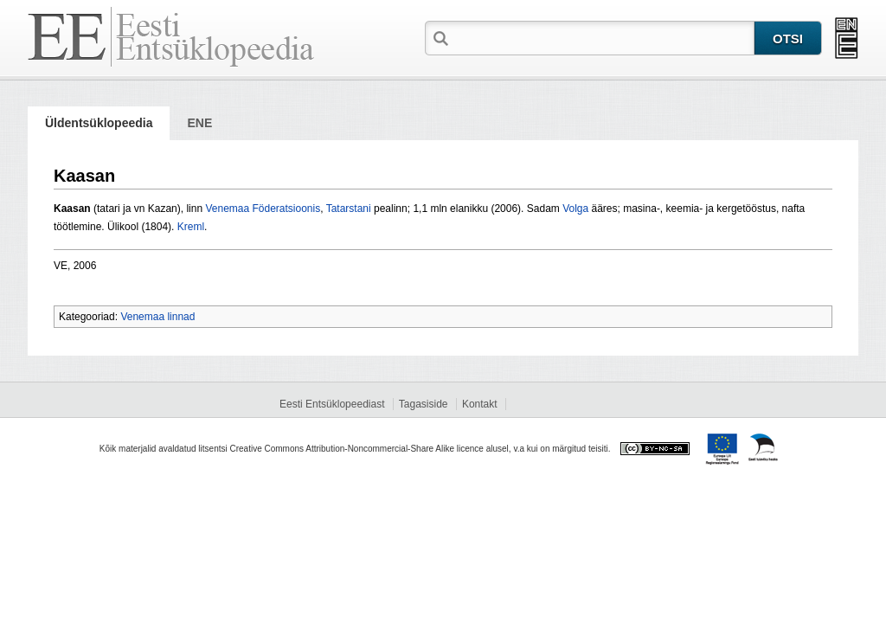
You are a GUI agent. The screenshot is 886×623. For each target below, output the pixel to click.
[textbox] (603, 37)
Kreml (190, 227)
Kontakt (480, 404)
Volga (575, 208)
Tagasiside (423, 404)
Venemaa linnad (157, 317)
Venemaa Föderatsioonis (262, 208)
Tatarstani (348, 208)
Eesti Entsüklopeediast (331, 404)
